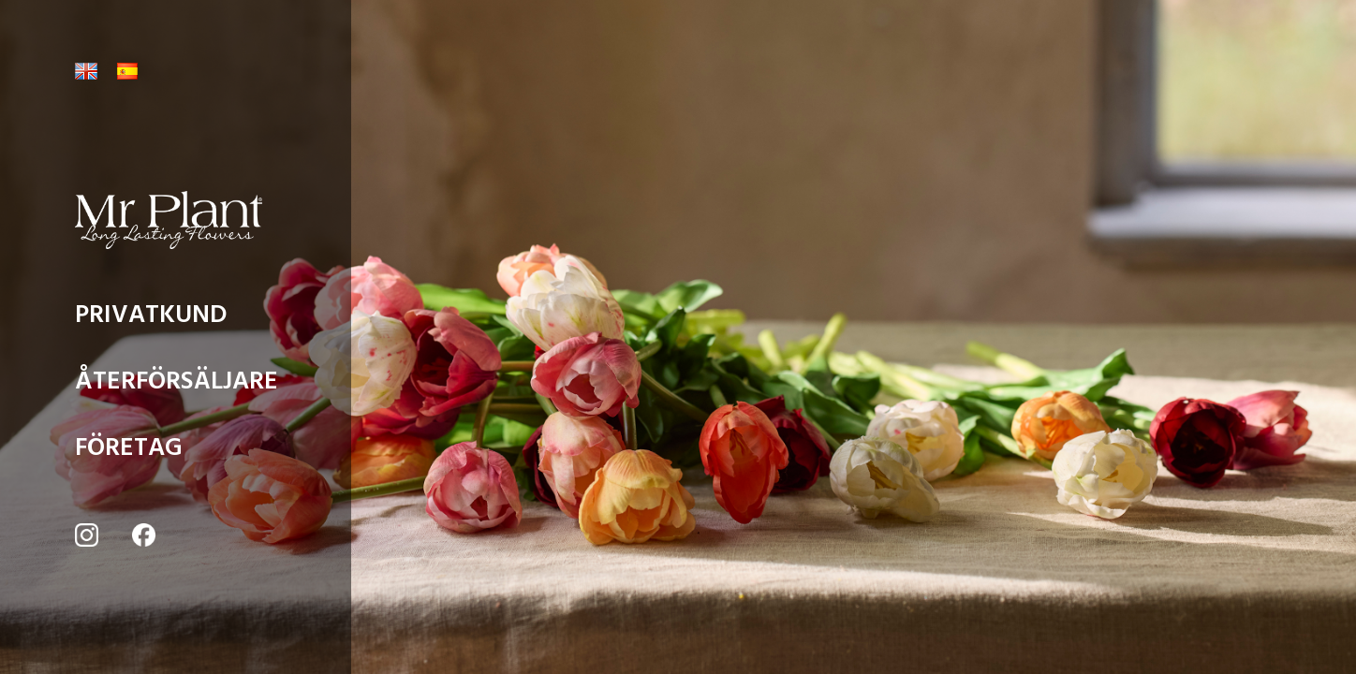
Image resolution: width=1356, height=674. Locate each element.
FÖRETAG (129, 452)
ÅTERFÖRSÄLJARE (176, 386)
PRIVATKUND (151, 319)
